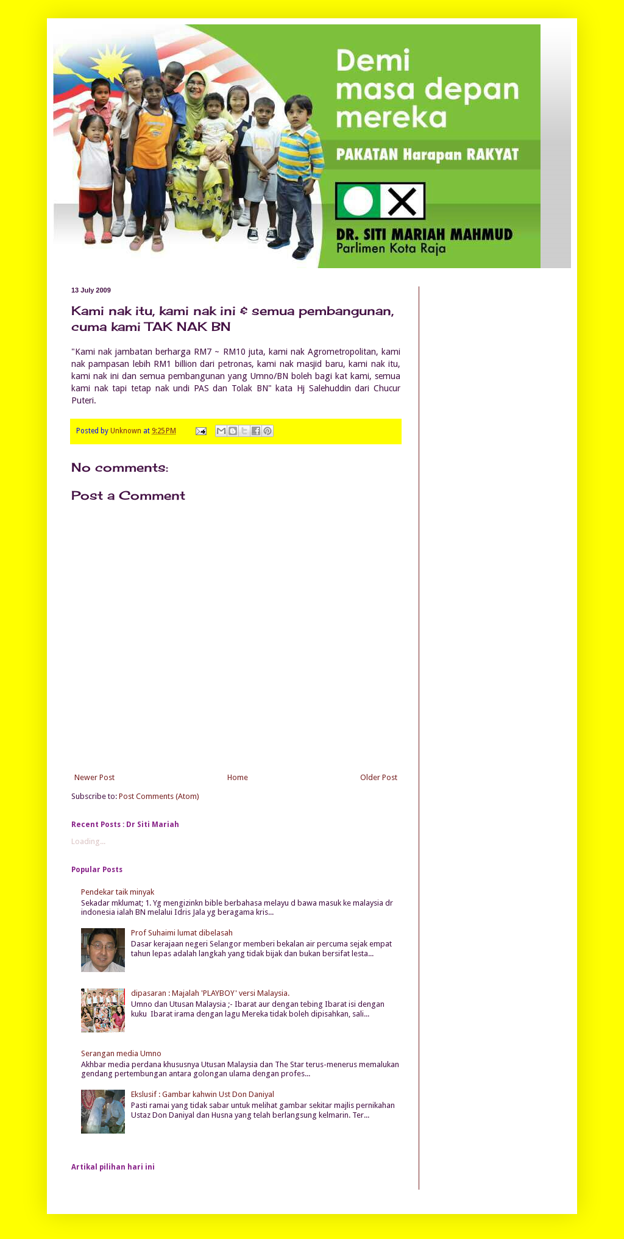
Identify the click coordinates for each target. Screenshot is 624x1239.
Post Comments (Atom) (159, 796)
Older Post (378, 777)
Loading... (88, 841)
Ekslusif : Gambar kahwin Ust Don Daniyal (202, 1094)
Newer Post (94, 777)
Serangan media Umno (121, 1053)
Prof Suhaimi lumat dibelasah (182, 932)
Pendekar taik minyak (117, 891)
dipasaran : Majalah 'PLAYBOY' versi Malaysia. (210, 993)
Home (237, 777)
